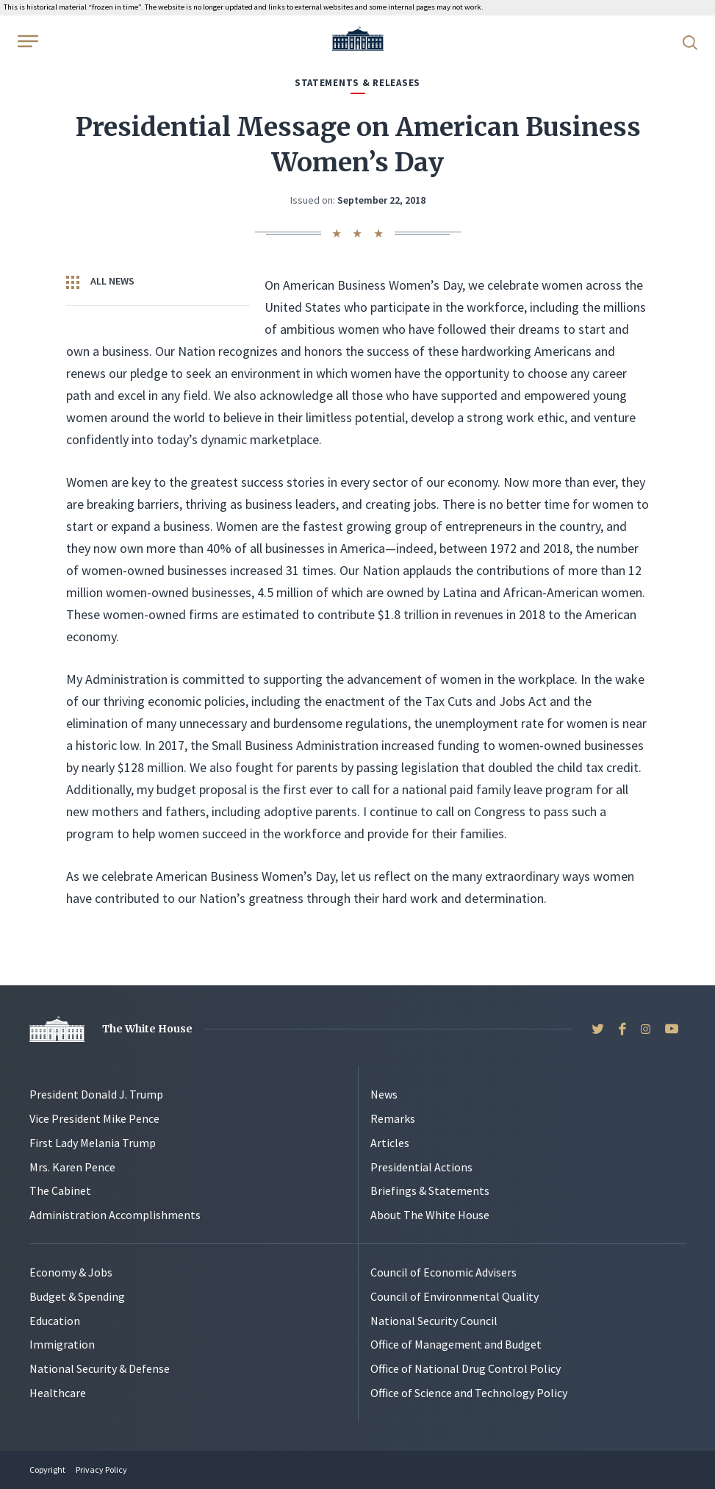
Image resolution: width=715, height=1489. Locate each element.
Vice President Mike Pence (94, 1118)
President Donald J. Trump (96, 1094)
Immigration (62, 1344)
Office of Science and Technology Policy (468, 1392)
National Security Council (433, 1320)
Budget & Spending (77, 1296)
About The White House (429, 1214)
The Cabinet (60, 1190)
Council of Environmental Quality (454, 1296)
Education (54, 1320)
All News (100, 281)
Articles (389, 1142)
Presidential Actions (421, 1167)
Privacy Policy (101, 1469)
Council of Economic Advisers (443, 1272)
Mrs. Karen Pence (72, 1167)
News (384, 1094)
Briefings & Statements (429, 1190)
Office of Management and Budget (456, 1344)
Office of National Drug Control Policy (465, 1368)
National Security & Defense (99, 1368)
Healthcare (57, 1392)
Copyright (47, 1469)
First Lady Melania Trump (92, 1142)
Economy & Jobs (70, 1272)
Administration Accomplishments (115, 1214)
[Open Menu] (26, 41)
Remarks (392, 1118)
